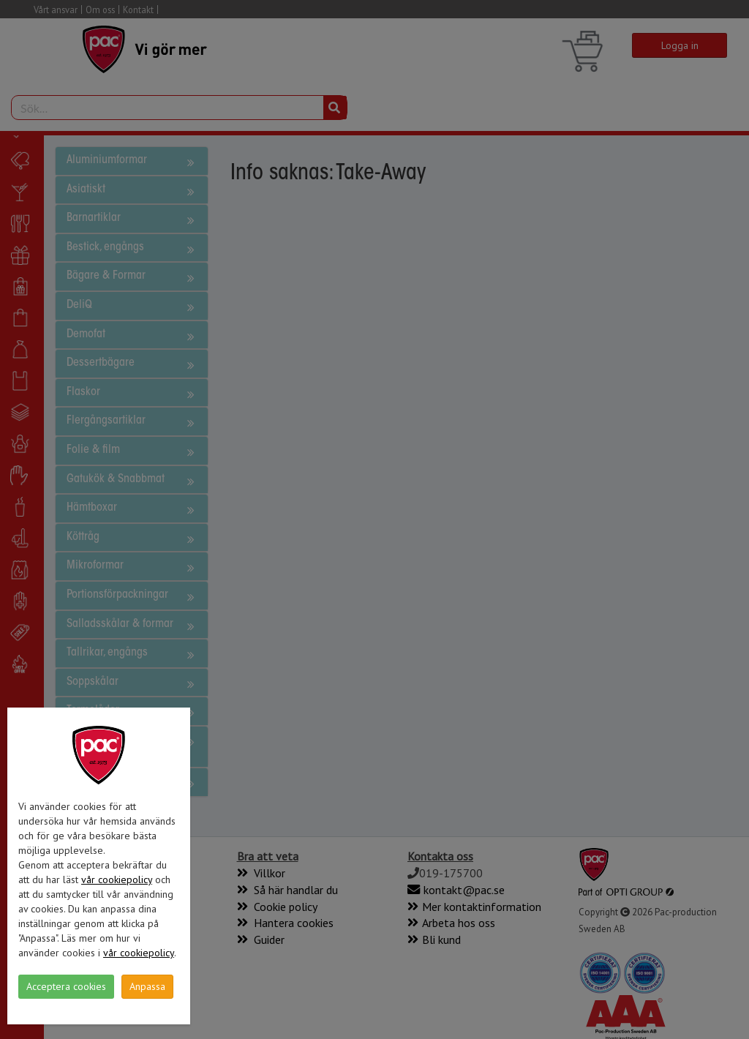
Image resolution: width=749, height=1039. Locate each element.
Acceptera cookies (66, 986)
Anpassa (147, 986)
